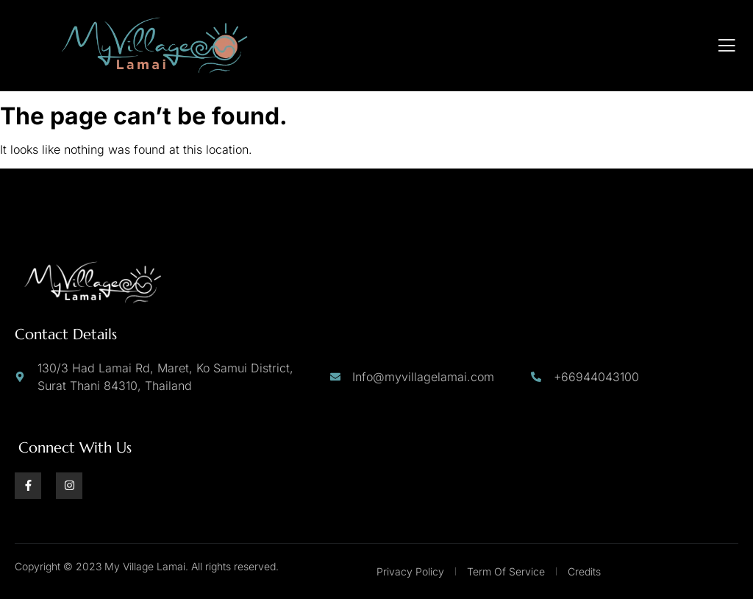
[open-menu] (726, 46)
